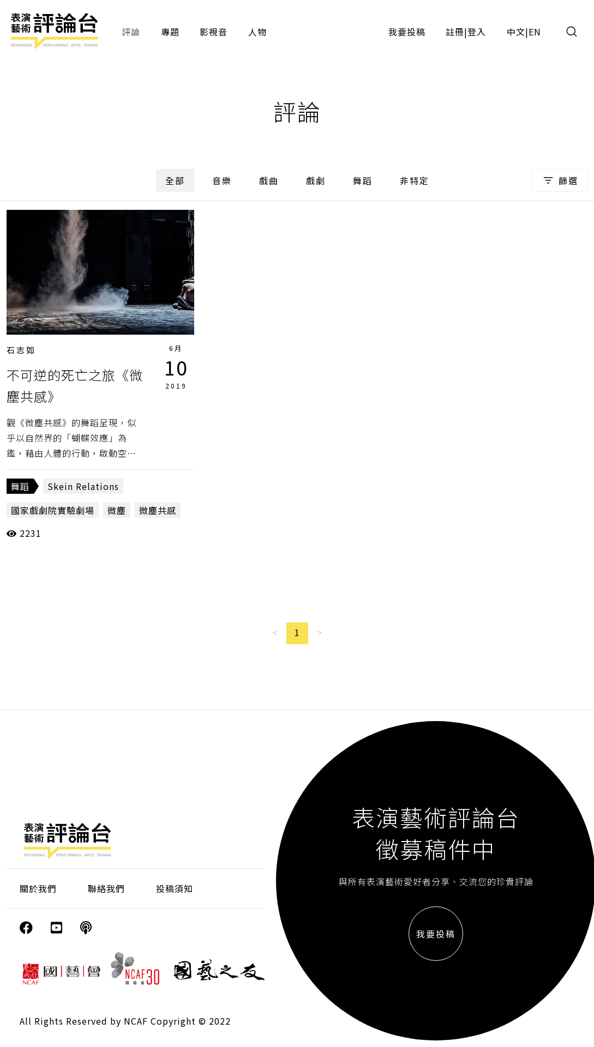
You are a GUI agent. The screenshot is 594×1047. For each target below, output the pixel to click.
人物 (257, 31)
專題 (170, 31)
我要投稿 (406, 31)
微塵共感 (157, 510)
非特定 (414, 180)
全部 (175, 180)
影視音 (213, 31)
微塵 (116, 510)
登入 (476, 31)
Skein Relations (83, 486)
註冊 (455, 31)
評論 (131, 31)
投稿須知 (174, 888)
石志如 (21, 349)
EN (535, 31)
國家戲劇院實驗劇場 (52, 510)
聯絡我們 (106, 888)
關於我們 (38, 888)
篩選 (560, 180)
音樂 (222, 180)
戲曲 (269, 180)
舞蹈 (363, 180)
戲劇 (316, 180)
